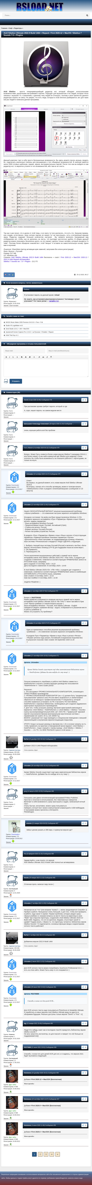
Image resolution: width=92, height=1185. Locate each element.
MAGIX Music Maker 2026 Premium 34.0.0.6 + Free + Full (24, 322)
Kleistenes (27, 1073)
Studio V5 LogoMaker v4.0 (14, 325)
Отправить (16, 381)
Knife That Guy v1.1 (12, 335)
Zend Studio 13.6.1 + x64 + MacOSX (17, 329)
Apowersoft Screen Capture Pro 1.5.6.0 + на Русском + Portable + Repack (30, 332)
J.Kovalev (29, 474)
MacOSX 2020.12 (80, 257)
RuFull (26, 739)
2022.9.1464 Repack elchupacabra (17, 259)
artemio (29, 823)
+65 (9, 274)
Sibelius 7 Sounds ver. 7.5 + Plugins (17, 261)
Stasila (26, 878)
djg (25, 1023)
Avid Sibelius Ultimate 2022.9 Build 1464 (27, 257)
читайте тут (54, 301)
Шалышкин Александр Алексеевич (36, 424)
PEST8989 (27, 1047)
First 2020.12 (66, 257)
